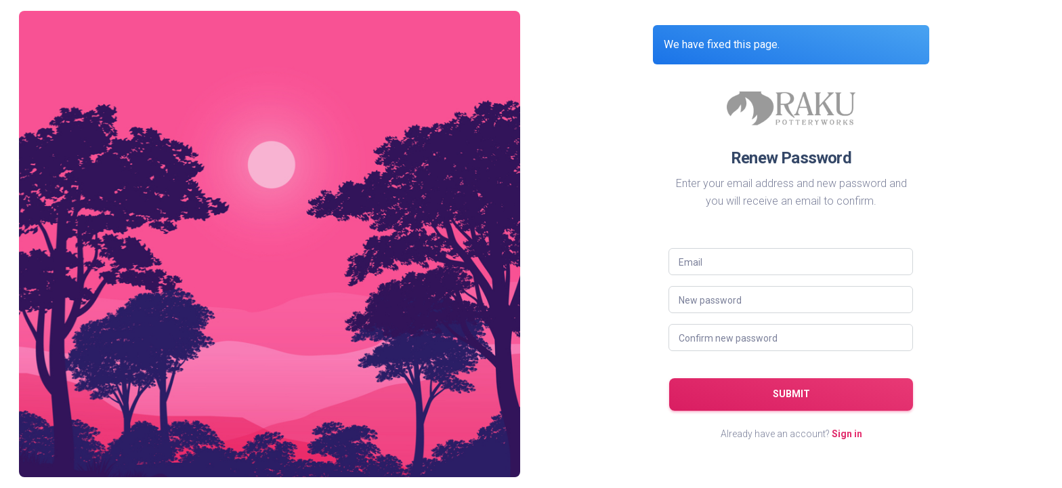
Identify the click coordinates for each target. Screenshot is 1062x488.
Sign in (847, 433)
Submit (791, 393)
